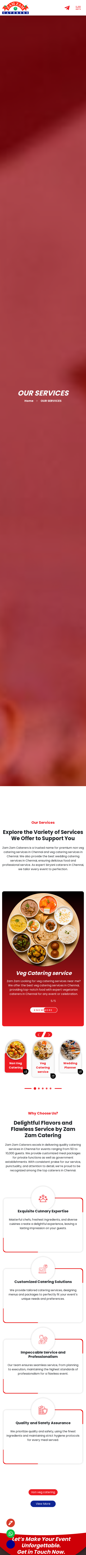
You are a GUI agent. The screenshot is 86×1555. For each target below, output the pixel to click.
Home (28, 401)
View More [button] (43, 1504)
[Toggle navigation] (78, 8)
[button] (48, 1034)
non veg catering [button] (43, 1492)
